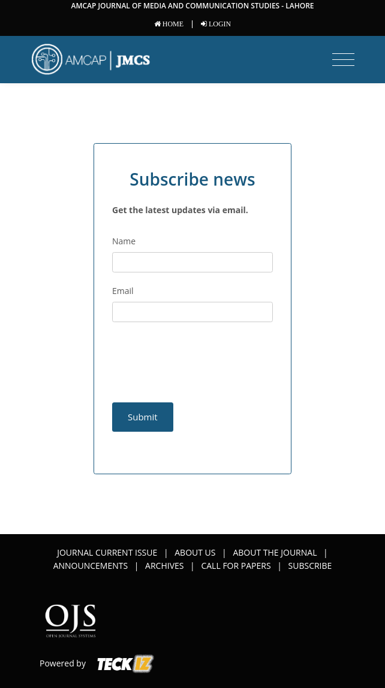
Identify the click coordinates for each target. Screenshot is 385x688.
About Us (195, 552)
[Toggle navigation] (343, 59)
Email (123, 290)
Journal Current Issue (107, 552)
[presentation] (182, 352)
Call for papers (235, 565)
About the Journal (275, 552)
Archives (164, 565)
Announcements (90, 565)
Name (124, 241)
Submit (143, 417)
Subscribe (310, 565)
